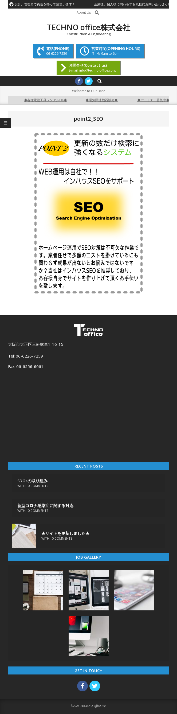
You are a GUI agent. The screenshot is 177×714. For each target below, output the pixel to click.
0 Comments (38, 486)
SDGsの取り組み (32, 480)
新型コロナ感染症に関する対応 (45, 505)
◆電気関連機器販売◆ (104, 100)
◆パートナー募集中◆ (156, 100)
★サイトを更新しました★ (65, 533)
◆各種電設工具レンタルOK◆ (48, 100)
